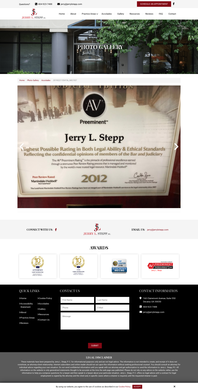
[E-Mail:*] (112, 308)
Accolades (45, 80)
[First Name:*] (77, 300)
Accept (137, 387)
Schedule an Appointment (154, 4)
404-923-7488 (43, 4)
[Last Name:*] (112, 300)
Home (22, 80)
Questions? (24, 4)
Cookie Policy (124, 387)
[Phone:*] (77, 308)
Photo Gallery (33, 80)
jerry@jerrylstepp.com (69, 4)
